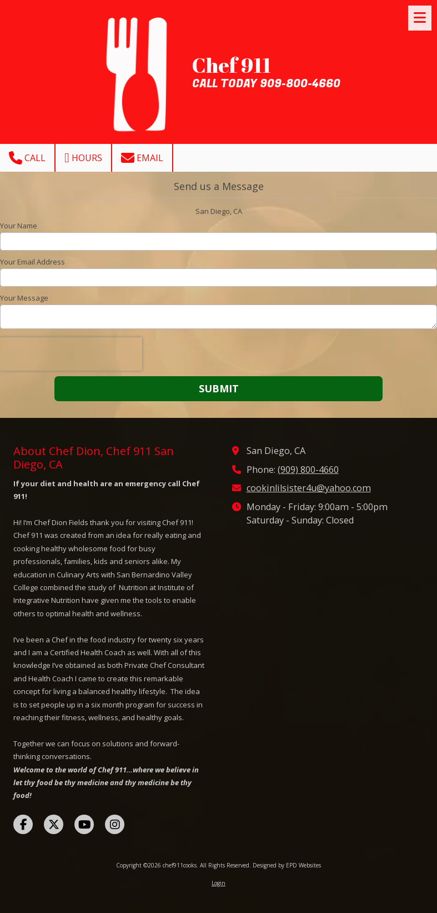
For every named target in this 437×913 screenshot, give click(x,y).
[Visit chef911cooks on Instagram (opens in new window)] (114, 824)
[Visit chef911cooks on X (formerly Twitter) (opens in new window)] (53, 824)
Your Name (18, 225)
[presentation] (71, 354)
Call (27, 157)
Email (142, 157)
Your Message (24, 297)
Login (218, 883)
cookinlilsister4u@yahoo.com (309, 488)
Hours (83, 157)
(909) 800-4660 (308, 469)
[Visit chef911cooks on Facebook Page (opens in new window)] (23, 824)
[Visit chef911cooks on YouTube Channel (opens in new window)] (84, 824)
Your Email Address (32, 261)
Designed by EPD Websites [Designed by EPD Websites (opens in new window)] (287, 865)
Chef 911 (231, 65)
